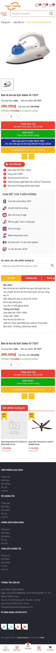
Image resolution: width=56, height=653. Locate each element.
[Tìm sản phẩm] (33, 14)
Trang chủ (5, 477)
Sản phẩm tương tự (13, 407)
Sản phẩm (5, 484)
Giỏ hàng (28, 649)
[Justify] (51, 14)
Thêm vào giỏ (28, 125)
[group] (28, 51)
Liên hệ (4, 491)
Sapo (42, 637)
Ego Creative (23, 637)
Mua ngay (28, 134)
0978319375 (20, 150)
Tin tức (4, 487)
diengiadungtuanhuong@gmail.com (17, 607)
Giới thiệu (5, 480)
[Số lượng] (11, 116)
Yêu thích (50, 650)
